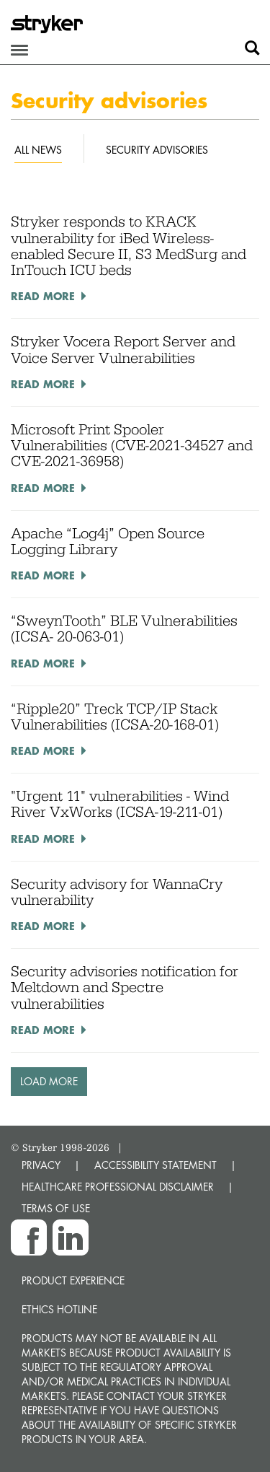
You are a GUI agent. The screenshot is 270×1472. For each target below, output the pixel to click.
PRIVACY (41, 1165)
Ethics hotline (59, 1309)
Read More (43, 296)
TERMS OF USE (56, 1208)
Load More (49, 1081)
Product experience (73, 1280)
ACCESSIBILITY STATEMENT (155, 1165)
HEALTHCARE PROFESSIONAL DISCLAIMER (118, 1186)
